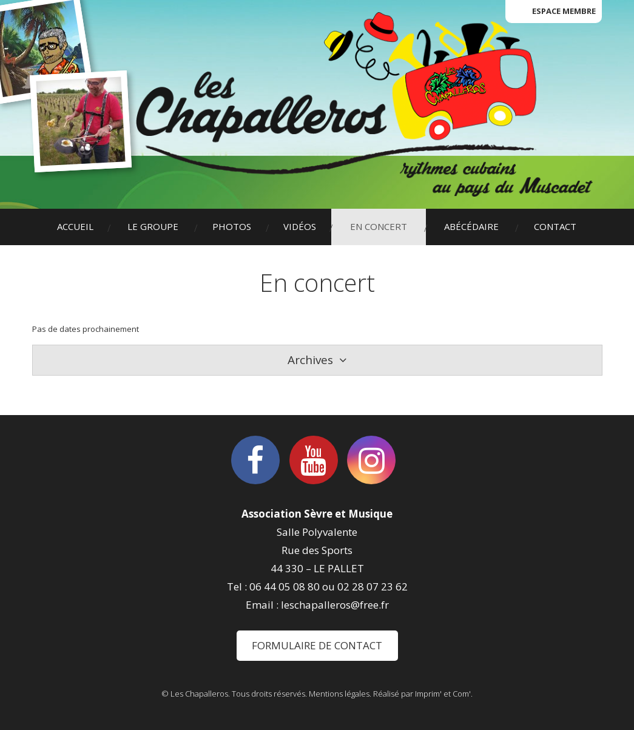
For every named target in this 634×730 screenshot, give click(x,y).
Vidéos (299, 226)
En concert (378, 226)
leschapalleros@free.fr (335, 605)
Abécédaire (471, 226)
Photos (231, 226)
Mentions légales (339, 693)
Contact (555, 226)
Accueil (75, 226)
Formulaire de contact (317, 645)
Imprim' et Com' (443, 693)
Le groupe (152, 226)
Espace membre (564, 10)
